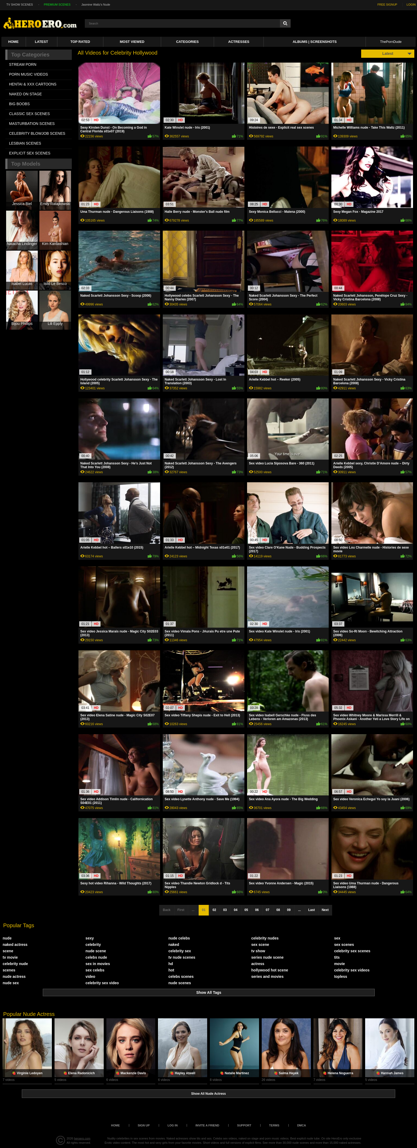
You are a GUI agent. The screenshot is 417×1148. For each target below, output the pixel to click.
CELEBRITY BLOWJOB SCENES (37, 133)
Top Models (25, 164)
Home (13, 42)
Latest (41, 42)
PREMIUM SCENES (57, 4)
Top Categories (30, 55)
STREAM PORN (22, 64)
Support (244, 1125)
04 (235, 910)
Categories (187, 42)
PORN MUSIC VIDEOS (28, 74)
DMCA (301, 1125)
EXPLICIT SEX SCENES (29, 153)
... (299, 910)
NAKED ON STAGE (25, 94)
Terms (274, 1125)
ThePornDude (391, 42)
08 (278, 910)
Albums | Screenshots (314, 42)
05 (246, 910)
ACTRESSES (238, 42)
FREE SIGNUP (387, 4)
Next (325, 910)
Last (311, 910)
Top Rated (80, 42)
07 (267, 910)
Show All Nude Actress (208, 1094)
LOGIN (411, 4)
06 (256, 910)
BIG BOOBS (19, 104)
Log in (173, 1125)
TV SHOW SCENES (19, 4)
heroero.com (82, 1138)
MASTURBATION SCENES (32, 123)
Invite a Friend (207, 1125)
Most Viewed (132, 42)
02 (214, 910)
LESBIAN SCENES (25, 143)
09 (288, 910)
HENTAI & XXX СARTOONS (32, 84)
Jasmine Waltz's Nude (95, 4)
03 (225, 910)
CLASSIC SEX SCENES (29, 114)
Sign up (144, 1125)
